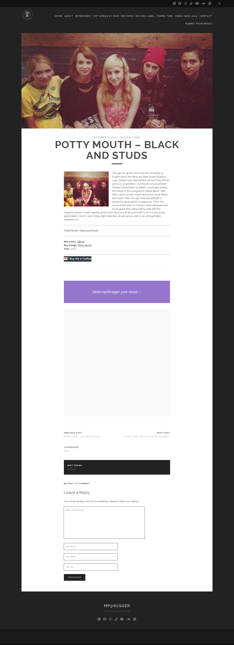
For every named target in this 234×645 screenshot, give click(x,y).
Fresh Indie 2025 (187, 12)
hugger (125, 132)
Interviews (87, 12)
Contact (205, 12)
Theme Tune (166, 12)
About (72, 12)
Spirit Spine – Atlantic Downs (82, 431)
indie (137, 132)
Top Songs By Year (108, 12)
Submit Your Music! (201, 16)
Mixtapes (129, 12)
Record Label (146, 12)
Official (80, 236)
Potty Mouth (85, 240)
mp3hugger (117, 601)
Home (61, 12)
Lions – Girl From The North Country (147, 431)
